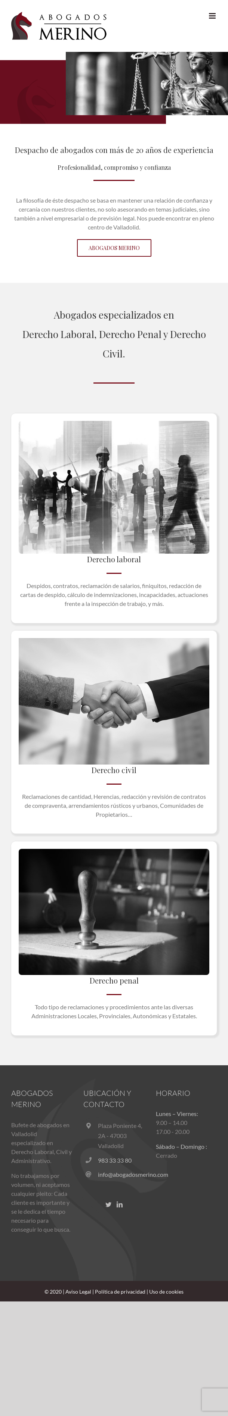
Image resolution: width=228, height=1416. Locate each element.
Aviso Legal (78, 1291)
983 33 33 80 (115, 1160)
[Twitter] (108, 1204)
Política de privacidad (120, 1291)
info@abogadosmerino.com (121, 1174)
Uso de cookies (166, 1291)
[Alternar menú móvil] (213, 16)
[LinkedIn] (120, 1204)
